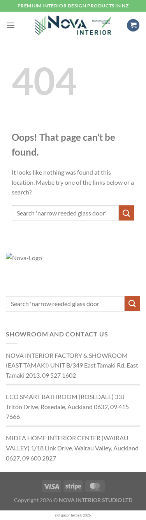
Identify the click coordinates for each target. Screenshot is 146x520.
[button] (10, 25)
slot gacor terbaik (68, 515)
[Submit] (126, 213)
